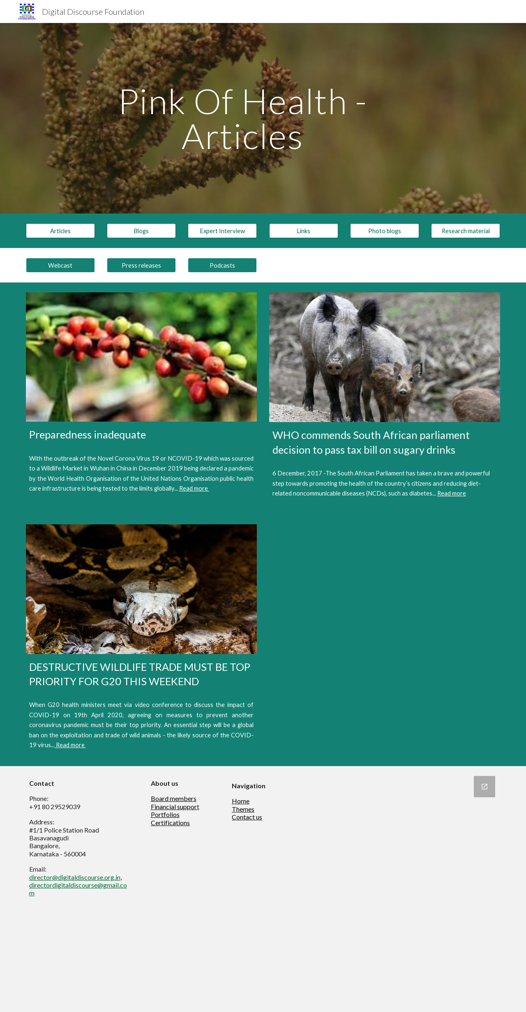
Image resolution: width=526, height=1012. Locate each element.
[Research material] (465, 230)
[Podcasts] (222, 265)
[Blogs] (141, 230)
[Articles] (60, 230)
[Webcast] (60, 265)
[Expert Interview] (222, 230)
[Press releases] (141, 265)
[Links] (304, 230)
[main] (242, 118)
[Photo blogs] (385, 230)
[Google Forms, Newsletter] (404, 889)
